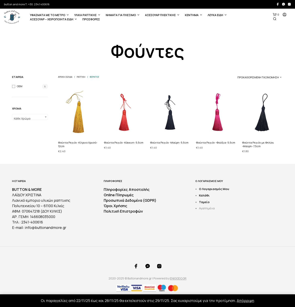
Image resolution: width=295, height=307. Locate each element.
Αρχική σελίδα (65, 76)
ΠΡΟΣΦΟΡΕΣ (91, 19)
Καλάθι (204, 195)
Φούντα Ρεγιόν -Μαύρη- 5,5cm (169, 142)
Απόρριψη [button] (245, 300)
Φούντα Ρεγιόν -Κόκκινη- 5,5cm (123, 142)
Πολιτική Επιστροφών (123, 211)
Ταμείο (204, 202)
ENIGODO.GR (178, 278)
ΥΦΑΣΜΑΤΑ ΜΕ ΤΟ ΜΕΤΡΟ (47, 15)
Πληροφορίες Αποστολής (127, 189)
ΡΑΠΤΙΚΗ (81, 76)
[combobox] (30, 117)
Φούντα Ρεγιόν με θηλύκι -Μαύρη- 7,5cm (258, 144)
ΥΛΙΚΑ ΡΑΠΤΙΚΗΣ (85, 15)
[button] (276, 15)
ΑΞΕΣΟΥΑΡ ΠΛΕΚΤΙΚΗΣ (160, 15)
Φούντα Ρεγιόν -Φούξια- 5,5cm (215, 142)
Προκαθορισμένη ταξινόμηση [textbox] (258, 77)
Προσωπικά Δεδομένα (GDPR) (130, 200)
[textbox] (30, 118)
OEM (19, 86)
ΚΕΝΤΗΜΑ (192, 15)
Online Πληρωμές (119, 194)
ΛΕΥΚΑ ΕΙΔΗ (215, 15)
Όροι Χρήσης (115, 205)
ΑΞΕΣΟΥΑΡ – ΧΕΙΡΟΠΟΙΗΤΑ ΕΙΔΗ (51, 19)
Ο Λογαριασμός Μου (214, 189)
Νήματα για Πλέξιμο (121, 15)
